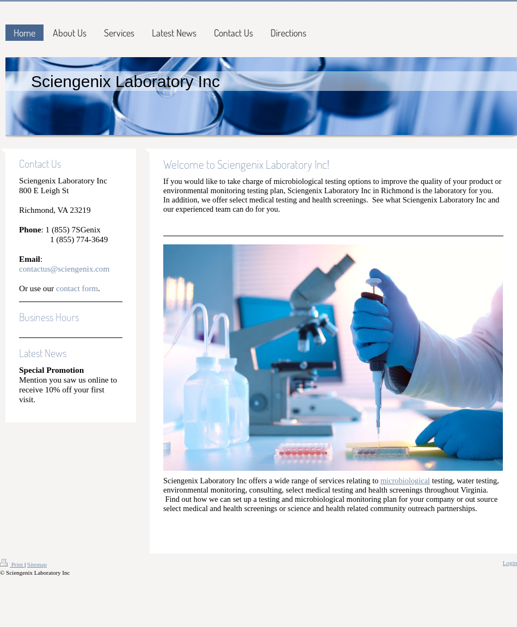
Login (510, 563)
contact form (77, 288)
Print (12, 564)
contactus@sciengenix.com (64, 268)
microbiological (405, 480)
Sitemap (37, 564)
